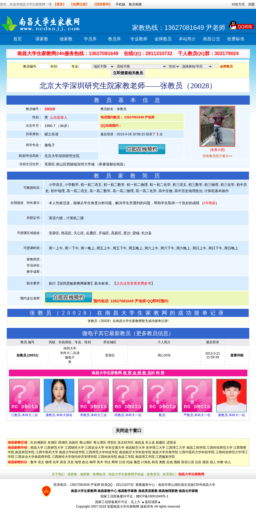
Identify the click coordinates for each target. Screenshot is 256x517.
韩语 (155, 462)
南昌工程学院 (196, 447)
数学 (33, 462)
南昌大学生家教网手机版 (126, 474)
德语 (205, 462)
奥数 (162, 462)
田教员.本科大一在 (128, 415)
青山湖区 (85, 442)
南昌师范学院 (24, 452)
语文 (41, 462)
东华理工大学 (155, 447)
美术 (100, 462)
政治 (85, 462)
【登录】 (59, 4)
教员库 (114, 39)
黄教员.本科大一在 (231, 415)
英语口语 (187, 462)
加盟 (251, 4)
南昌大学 (36, 447)
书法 (107, 462)
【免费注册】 (79, 4)
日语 (122, 462)
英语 (63, 462)
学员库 (90, 39)
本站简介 (187, 39)
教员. (162, 415)
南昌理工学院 (145, 457)
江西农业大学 (94, 447)
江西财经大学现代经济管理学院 (74, 457)
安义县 (150, 442)
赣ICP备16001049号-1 (152, 496)
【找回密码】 (102, 4)
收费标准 (235, 39)
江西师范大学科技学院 (102, 452)
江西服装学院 (165, 457)
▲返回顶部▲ (151, 502)
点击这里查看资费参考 (133, 283)
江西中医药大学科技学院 (197, 452)
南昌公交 (211, 39)
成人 (213, 462)
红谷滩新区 (38, 442)
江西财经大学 (74, 447)
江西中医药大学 (47, 452)
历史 (70, 462)
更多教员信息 (152, 333)
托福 (129, 462)
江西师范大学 (54, 447)
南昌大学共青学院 (165, 452)
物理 (48, 462)
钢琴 (92, 462)
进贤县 (171, 442)
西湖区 (63, 442)
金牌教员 (163, 39)
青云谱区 (99, 442)
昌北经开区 (125, 442)
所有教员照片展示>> (217, 156)
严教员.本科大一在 (197, 415)
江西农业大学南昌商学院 (33, 457)
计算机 (146, 462)
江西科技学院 (107, 457)
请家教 (41, 39)
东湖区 (52, 442)
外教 (220, 462)
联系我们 (169, 474)
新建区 (160, 442)
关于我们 (58, 474)
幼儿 (227, 462)
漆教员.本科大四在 (59, 415)
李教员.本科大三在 (93, 415)
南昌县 (139, 442)
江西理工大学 (175, 447)
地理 (78, 462)
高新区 (73, 442)
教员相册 (135, 4)
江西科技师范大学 (220, 447)
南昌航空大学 (135, 447)
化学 (56, 462)
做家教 (66, 39)
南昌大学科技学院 (72, 452)
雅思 (137, 462)
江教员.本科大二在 (24, 415)
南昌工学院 (126, 457)
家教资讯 (153, 474)
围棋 (177, 462)
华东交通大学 (114, 447)
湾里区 (112, 442)
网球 (115, 462)
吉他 (169, 462)
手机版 (120, 4)
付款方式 (238, 4)
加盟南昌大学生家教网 (123, 506)
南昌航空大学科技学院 (135, 452)
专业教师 (138, 39)
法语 (198, 462)
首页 (17, 39)
